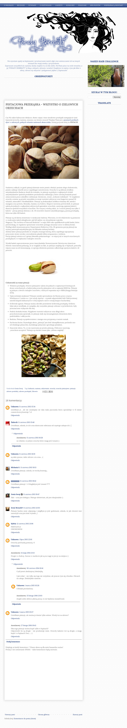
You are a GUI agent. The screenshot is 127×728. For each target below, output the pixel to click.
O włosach (8, 5)
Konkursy (70, 5)
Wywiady (32, 5)
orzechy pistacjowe (62, 388)
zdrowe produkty (12, 391)
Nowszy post (10, 715)
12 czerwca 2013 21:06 (25, 524)
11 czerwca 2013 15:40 (26, 422)
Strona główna (43, 715)
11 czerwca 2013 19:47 (31, 494)
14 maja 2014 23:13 (28, 553)
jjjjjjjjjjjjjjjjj (15, 481)
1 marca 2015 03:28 (32, 585)
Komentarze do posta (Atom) (25, 718)
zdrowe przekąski (25, 391)
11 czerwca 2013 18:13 (28, 467)
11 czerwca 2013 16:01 (27, 454)
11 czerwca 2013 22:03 (31, 508)
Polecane (82, 5)
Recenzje (21, 5)
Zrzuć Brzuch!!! (17, 508)
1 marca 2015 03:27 (26, 612)
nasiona (37, 388)
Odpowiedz (15, 415)
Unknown (15, 407)
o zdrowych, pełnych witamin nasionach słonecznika (30, 122)
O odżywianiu (46, 5)
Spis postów (95, 5)
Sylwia (13, 524)
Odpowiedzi (18, 434)
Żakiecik (14, 422)
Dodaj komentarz (13, 642)
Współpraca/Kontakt (113, 5)
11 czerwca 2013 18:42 (28, 481)
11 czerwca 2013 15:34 (27, 407)
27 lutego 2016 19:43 (28, 625)
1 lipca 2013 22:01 (25, 539)
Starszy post (77, 715)
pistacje (72, 388)
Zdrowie (35, 391)
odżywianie (45, 388)
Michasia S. (15, 467)
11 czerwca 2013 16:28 (35, 438)
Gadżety (59, 5)
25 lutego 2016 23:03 (34, 596)
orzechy (52, 388)
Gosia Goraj (15, 494)
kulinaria (31, 388)
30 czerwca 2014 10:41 (35, 568)
